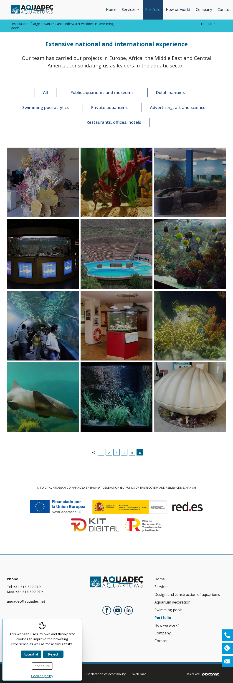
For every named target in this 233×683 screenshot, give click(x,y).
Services (131, 9)
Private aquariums (109, 107)
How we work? (178, 9)
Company (204, 9)
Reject (53, 654)
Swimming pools (168, 609)
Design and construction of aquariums (187, 594)
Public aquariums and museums (102, 92)
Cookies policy (42, 675)
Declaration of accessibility (106, 674)
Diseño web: (203, 674)
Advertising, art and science (177, 107)
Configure (42, 666)
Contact (224, 9)
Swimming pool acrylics (45, 107)
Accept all (31, 654)
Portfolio (152, 9)
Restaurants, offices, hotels (113, 122)
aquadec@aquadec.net (26, 601)
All (45, 92)
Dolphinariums (170, 92)
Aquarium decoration (172, 602)
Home (111, 9)
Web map (139, 674)
